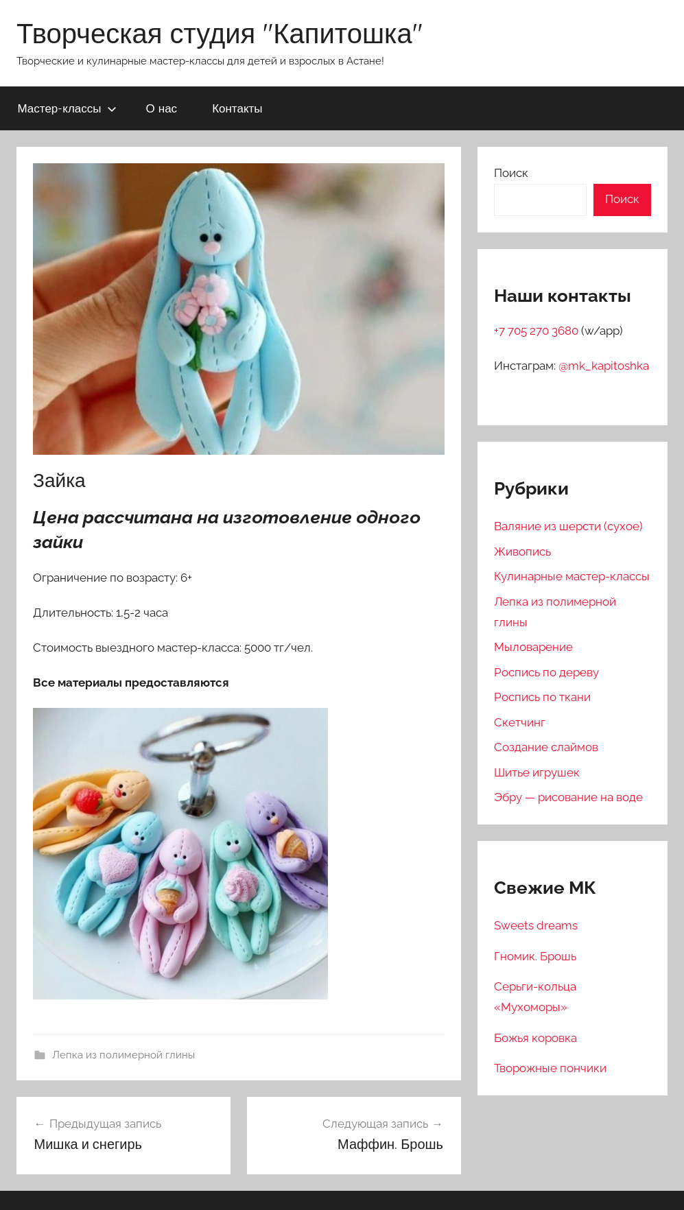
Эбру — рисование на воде (568, 797)
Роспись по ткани (542, 697)
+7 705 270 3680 (537, 330)
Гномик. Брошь (535, 956)
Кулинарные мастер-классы (572, 576)
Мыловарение (533, 647)
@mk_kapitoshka (603, 365)
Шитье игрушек (537, 772)
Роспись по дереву (546, 672)
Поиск (511, 173)
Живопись (522, 551)
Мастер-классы (67, 108)
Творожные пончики (550, 1068)
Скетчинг (519, 722)
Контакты (237, 108)
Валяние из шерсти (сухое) (568, 526)
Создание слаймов (546, 747)
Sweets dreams (536, 925)
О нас (162, 108)
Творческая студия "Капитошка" (219, 33)
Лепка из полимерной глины (123, 1055)
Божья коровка (535, 1038)
